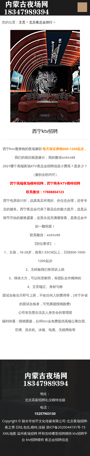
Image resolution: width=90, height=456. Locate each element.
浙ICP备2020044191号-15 (65, 427)
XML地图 (9, 433)
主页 (22, 22)
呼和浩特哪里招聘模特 (55, 433)
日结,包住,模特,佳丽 (30, 427)
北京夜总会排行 (41, 22)
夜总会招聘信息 (56, 439)
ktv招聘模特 (35, 439)
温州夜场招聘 (27, 433)
